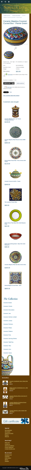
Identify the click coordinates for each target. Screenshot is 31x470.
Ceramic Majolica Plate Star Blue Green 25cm (15, 264)
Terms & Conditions (9, 445)
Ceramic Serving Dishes (10, 338)
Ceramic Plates (7, 327)
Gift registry (7, 431)
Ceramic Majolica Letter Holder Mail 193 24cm (18, 411)
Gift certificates (8, 430)
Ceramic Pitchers (8, 324)
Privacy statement (9, 447)
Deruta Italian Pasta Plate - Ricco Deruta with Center (15, 161)
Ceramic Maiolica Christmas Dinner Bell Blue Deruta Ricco (18, 403)
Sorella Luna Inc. (7, 15)
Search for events (9, 433)
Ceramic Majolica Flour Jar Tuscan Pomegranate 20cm (13, 119)
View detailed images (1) (15, 48)
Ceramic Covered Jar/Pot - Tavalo (12, 181)
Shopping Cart (8, 454)
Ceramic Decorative (16, 15)
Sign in (6, 459)
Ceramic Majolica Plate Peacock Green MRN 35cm (15, 140)
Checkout (7, 456)
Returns (7, 435)
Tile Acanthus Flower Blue (11, 202)
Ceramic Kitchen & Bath (10, 317)
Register (7, 461)
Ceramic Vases (7, 353)
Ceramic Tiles (7, 345)
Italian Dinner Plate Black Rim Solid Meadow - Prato (15, 223)
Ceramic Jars (7, 313)
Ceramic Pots (7, 335)
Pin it (11, 92)
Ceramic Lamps (7, 320)
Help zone (7, 442)
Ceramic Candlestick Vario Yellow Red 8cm (19, 382)
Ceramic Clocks (7, 306)
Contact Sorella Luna (10, 448)
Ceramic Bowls (7, 302)
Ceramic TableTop (8, 342)
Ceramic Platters (8, 331)
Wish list (7, 436)
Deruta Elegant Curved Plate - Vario (13, 285)
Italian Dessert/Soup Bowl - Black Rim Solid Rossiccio (15, 244)
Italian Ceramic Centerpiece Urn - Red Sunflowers (19, 388)
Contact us (7, 444)
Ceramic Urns (7, 349)
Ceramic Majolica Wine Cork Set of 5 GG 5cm (18, 396)
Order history (8, 458)
